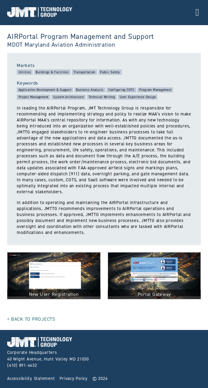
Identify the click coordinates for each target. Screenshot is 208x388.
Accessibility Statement (31, 378)
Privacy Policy (74, 378)
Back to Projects (33, 319)
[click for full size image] (54, 276)
